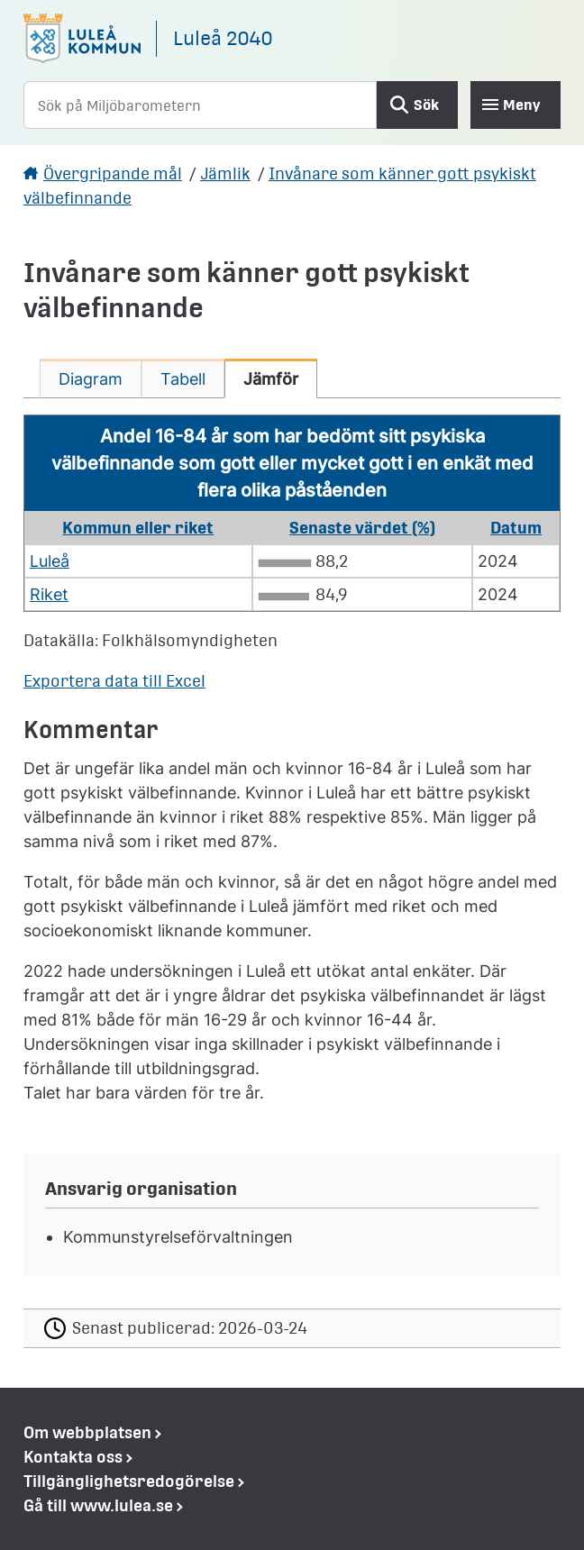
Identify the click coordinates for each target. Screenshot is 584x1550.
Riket (49, 594)
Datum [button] (516, 527)
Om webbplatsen (87, 1432)
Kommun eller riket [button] (138, 527)
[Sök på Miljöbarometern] (200, 105)
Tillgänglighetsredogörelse (128, 1481)
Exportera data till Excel (114, 680)
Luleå (49, 561)
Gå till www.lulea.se (98, 1505)
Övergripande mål (112, 173)
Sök (426, 105)
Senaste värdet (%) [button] (362, 527)
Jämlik (225, 173)
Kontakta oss (73, 1456)
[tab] (90, 378)
